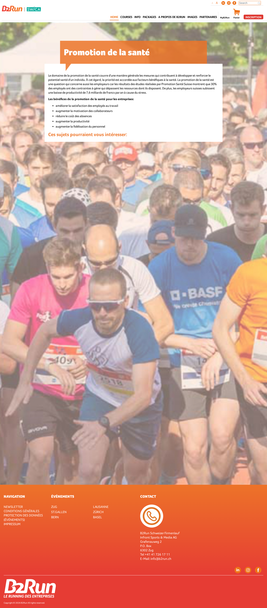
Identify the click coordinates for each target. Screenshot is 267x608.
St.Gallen (59, 512)
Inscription (253, 17)
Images (192, 17)
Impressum (12, 524)
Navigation (14, 496)
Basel (97, 517)
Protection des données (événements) (23, 517)
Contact (148, 496)
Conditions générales (21, 511)
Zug (54, 507)
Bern (55, 517)
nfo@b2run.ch (161, 559)
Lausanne (100, 507)
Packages (149, 17)
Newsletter (13, 507)
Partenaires (208, 17)
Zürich (98, 512)
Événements (62, 496)
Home (114, 17)
